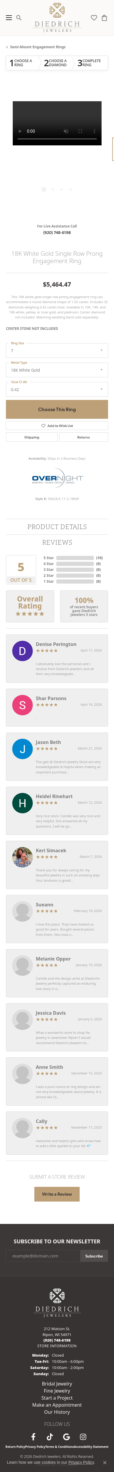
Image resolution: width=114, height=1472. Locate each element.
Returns (83, 437)
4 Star (49, 563)
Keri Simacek (51, 850)
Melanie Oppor (53, 959)
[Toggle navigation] (7, 17)
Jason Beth (48, 742)
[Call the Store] (57, 1340)
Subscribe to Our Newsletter (57, 1241)
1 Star (49, 581)
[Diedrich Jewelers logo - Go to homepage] (57, 17)
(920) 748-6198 (57, 232)
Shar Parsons (51, 698)
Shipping (31, 437)
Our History (57, 1412)
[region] (57, 152)
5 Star (49, 557)
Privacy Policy (35, 1446)
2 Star (49, 575)
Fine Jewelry (57, 1391)
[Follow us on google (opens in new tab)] (67, 1437)
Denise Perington (56, 644)
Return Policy (15, 1446)
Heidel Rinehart (54, 796)
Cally (41, 1121)
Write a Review (57, 1194)
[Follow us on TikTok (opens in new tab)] (50, 1437)
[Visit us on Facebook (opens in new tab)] (33, 1437)
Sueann (44, 904)
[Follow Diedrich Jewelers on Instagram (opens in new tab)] (83, 1437)
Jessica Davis (51, 1013)
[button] (19, 18)
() (99, 557)
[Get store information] (57, 1345)
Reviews (57, 542)
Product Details (57, 527)
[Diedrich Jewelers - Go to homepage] (57, 1302)
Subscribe (94, 1255)
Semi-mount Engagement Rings (38, 46)
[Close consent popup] (105, 1462)
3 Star (49, 569)
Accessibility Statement (91, 1446)
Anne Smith (49, 1067)
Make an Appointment (57, 1405)
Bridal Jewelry (57, 1383)
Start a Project (57, 1398)
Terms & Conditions (59, 1446)
